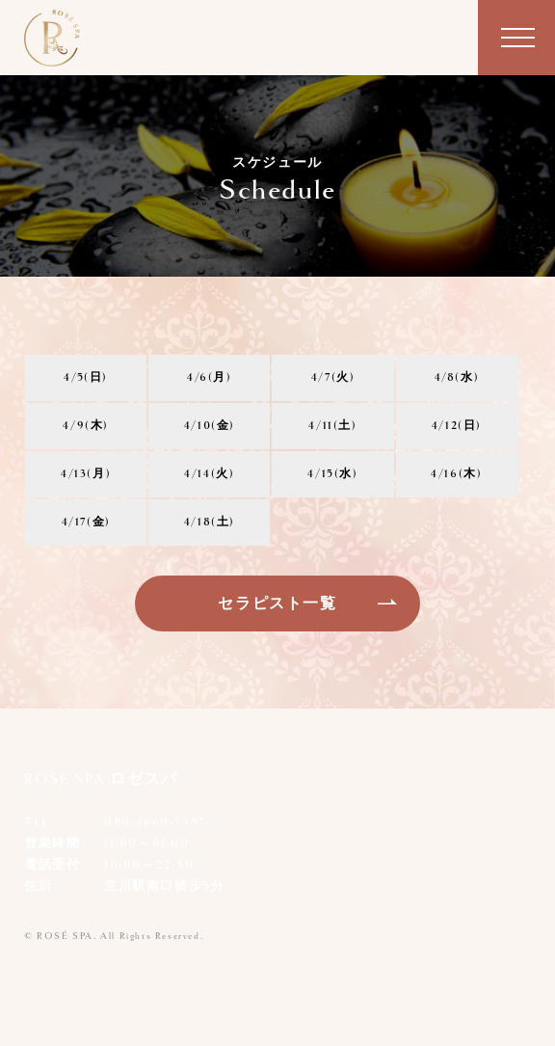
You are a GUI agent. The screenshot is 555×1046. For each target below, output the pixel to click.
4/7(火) (333, 377)
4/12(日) (457, 425)
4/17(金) (86, 522)
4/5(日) (86, 377)
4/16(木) (456, 474)
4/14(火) (209, 474)
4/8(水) (457, 377)
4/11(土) (332, 425)
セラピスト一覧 (277, 604)
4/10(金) (209, 425)
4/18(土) (209, 522)
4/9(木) (86, 425)
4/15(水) (332, 474)
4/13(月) (86, 474)
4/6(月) (209, 377)
